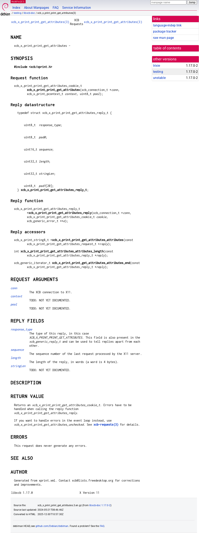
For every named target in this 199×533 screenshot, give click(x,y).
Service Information (76, 8)
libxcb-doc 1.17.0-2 (100, 505)
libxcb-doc (29, 13)
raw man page (163, 38)
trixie (156, 66)
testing (17, 13)
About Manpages (36, 8)
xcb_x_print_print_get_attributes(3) (40, 22)
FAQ (56, 8)
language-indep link (167, 25)
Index (16, 8)
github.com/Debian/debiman (52, 526)
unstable (159, 78)
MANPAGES (18, 1)
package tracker (164, 31)
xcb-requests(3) (106, 424)
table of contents (167, 48)
